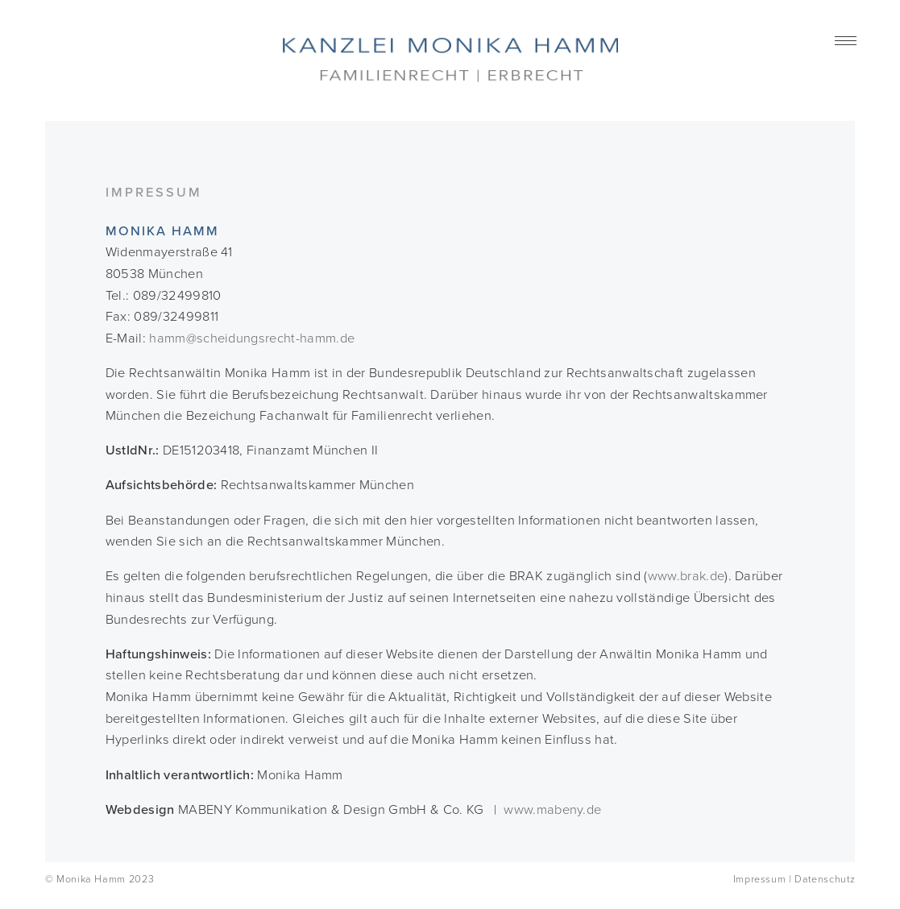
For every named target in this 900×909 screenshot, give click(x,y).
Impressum (759, 880)
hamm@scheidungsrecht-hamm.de (252, 338)
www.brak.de (686, 576)
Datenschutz (824, 880)
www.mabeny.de (552, 810)
